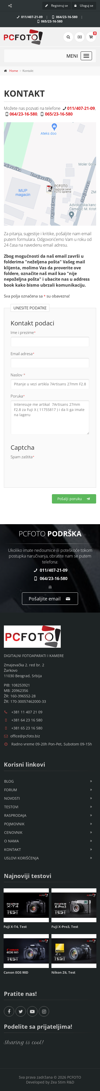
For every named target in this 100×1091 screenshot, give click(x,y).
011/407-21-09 (29, 17)
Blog (9, 781)
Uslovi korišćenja (21, 858)
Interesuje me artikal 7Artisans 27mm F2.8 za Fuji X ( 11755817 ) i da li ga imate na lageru (50, 417)
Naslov (18, 374)
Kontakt (12, 849)
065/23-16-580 (49, 21)
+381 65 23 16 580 (26, 728)
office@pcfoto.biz (25, 736)
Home (13, 70)
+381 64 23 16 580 (26, 720)
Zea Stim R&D (62, 1082)
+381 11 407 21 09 (26, 711)
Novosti (12, 798)
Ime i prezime (23, 332)
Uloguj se (83, 5)
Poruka (18, 396)
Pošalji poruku (74, 498)
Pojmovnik (14, 823)
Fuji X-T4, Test (15, 926)
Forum (10, 789)
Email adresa (22, 353)
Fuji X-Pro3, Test (64, 926)
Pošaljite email (50, 599)
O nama (11, 840)
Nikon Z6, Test (63, 972)
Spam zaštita (22, 456)
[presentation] (50, 471)
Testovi (11, 806)
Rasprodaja (15, 815)
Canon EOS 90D (16, 972)
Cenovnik (13, 832)
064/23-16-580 (64, 17)
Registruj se (56, 5)
